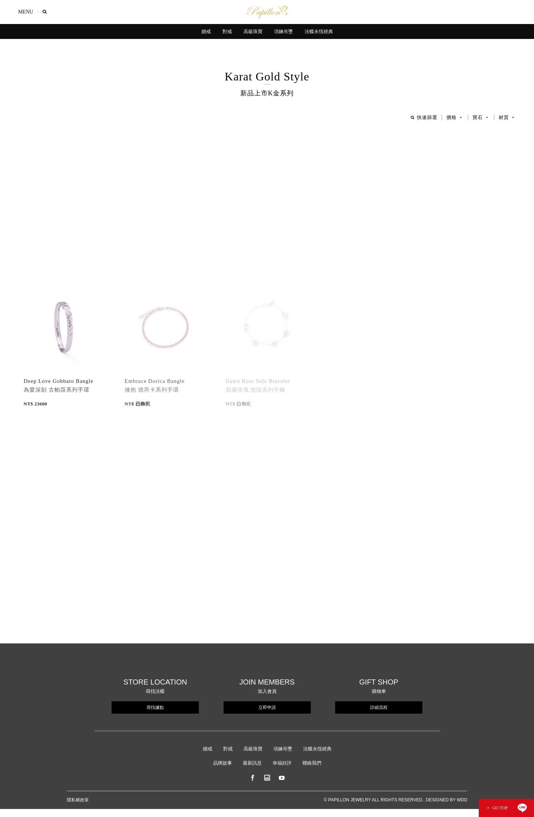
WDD (462, 799)
